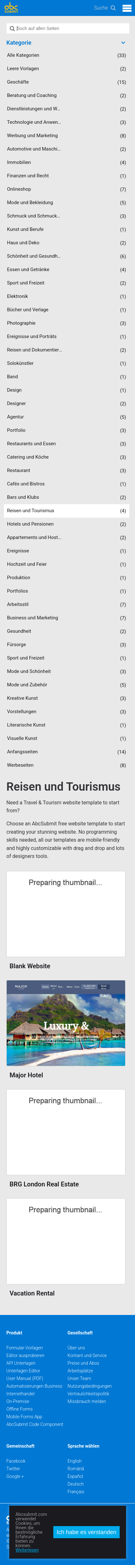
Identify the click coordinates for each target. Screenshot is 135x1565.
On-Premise (17, 1401)
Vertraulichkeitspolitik (88, 1393)
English (75, 1461)
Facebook (16, 1461)
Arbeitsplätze (80, 1370)
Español (75, 1476)
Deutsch (76, 1484)
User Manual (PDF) (24, 1378)
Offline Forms (19, 1409)
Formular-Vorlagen (24, 1347)
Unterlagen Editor (23, 1370)
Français (76, 1491)
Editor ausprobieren (25, 1355)
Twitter (13, 1468)
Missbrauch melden (87, 1401)
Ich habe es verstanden (86, 1532)
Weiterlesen (27, 1550)
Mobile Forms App (24, 1416)
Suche (101, 8)
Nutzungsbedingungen (90, 1386)
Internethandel (20, 1393)
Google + (15, 1476)
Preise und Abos (83, 1363)
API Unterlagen (20, 1363)
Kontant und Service (87, 1355)
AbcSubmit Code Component (34, 1424)
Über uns (76, 1347)
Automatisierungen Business (34, 1386)
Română (76, 1468)
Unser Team (79, 1378)
